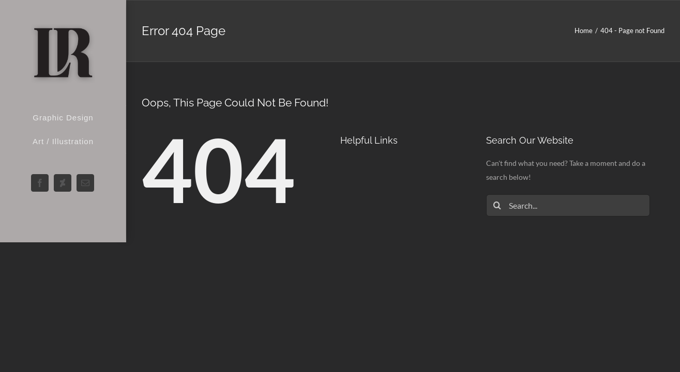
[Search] (497, 205)
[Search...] (568, 205)
